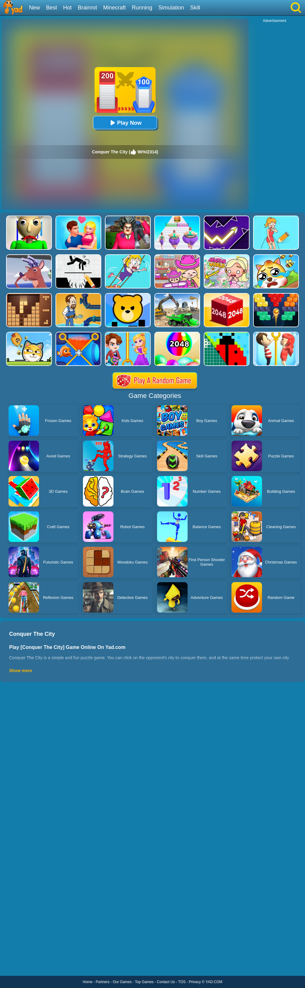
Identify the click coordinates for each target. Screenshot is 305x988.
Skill (195, 8)
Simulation (171, 8)
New (34, 8)
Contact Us (166, 982)
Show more (20, 670)
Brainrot (87, 8)
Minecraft (114, 8)
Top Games (144, 982)
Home (87, 982)
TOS (181, 982)
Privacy (195, 982)
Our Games (122, 982)
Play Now (125, 123)
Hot (67, 8)
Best (51, 8)
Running (142, 8)
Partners (102, 982)
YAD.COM (214, 982)
